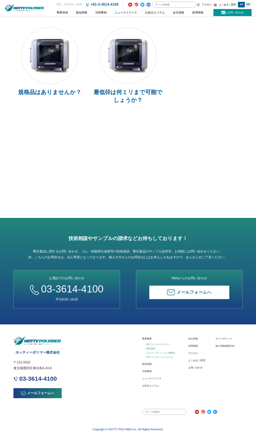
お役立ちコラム (155, 12)
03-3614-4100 (66, 288)
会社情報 (178, 12)
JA (241, 4)
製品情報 (81, 12)
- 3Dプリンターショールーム (159, 357)
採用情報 (197, 12)
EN (248, 4)
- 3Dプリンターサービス (157, 344)
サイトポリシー (223, 338)
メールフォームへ (189, 292)
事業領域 (62, 12)
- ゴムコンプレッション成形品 (160, 353)
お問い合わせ (195, 367)
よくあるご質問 (196, 360)
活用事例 (100, 12)
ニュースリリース (126, 12)
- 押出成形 (150, 348)
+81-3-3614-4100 (105, 4)
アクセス (193, 353)
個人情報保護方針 (225, 346)
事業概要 (147, 338)
